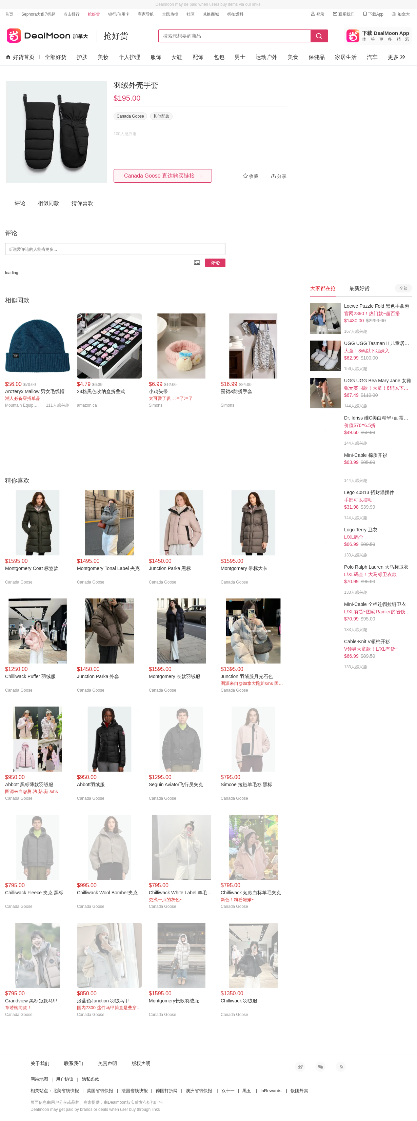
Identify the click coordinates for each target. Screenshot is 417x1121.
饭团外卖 (299, 1090)
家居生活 (346, 57)
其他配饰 (161, 116)
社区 (190, 14)
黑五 (246, 1090)
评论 (215, 262)
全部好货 (55, 57)
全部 (403, 288)
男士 (240, 57)
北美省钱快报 (66, 1090)
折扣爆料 (235, 14)
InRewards (270, 1090)
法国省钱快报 (134, 1090)
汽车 (372, 57)
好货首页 (20, 57)
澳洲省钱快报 (199, 1090)
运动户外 (266, 57)
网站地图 (39, 1079)
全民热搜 (170, 14)
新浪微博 (300, 1067)
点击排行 (71, 14)
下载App (372, 14)
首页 (9, 14)
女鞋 (177, 57)
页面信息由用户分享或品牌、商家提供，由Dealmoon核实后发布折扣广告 (97, 1102)
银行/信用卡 (119, 14)
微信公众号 (320, 1067)
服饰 (156, 57)
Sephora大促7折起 (38, 14)
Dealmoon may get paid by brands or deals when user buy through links (95, 1109)
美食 (292, 57)
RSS (341, 1067)
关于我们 (40, 1063)
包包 (219, 57)
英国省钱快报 (100, 1090)
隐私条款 (90, 1079)
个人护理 (129, 57)
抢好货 (94, 14)
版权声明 (141, 1063)
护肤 (82, 57)
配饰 (198, 57)
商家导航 (146, 14)
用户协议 (65, 1079)
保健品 (317, 57)
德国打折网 (167, 1090)
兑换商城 (211, 14)
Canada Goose (130, 116)
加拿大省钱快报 (46, 34)
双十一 (228, 1090)
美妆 (103, 57)
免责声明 (107, 1063)
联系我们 (343, 14)
